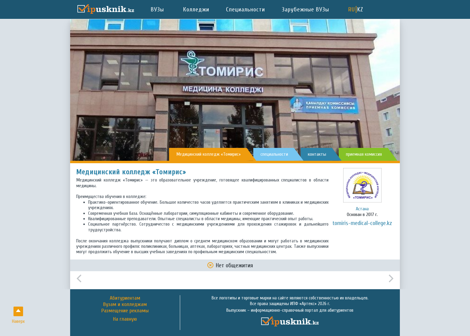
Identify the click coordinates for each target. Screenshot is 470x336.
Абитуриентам (125, 298)
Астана (362, 209)
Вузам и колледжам (125, 304)
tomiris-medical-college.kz (362, 223)
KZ (360, 9)
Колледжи (196, 9)
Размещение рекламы (125, 311)
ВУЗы (157, 9)
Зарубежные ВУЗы (305, 9)
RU (351, 9)
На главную (125, 319)
